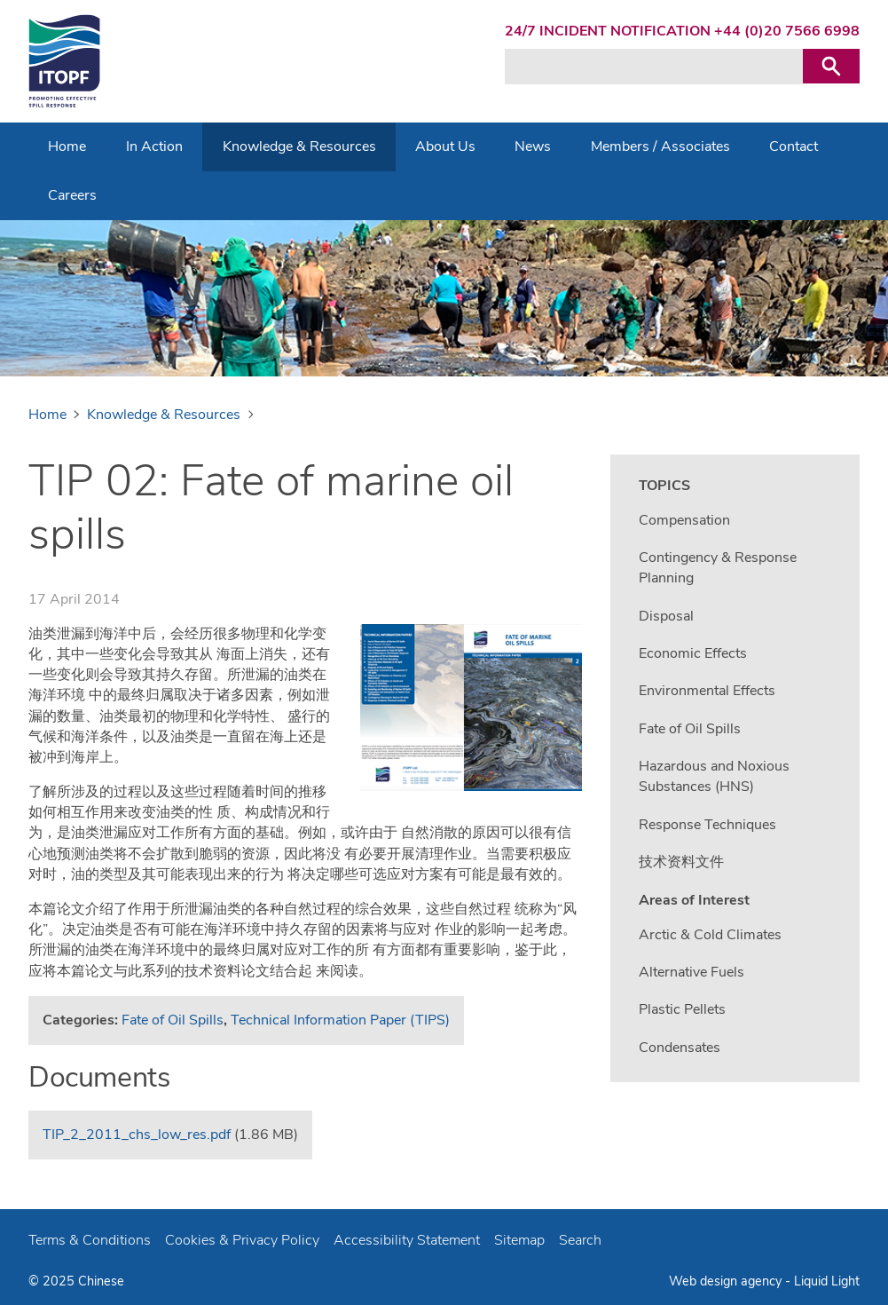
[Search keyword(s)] (654, 66)
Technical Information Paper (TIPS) (340, 1020)
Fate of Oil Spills (173, 1020)
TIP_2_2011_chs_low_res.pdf (137, 1134)
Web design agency (727, 1281)
